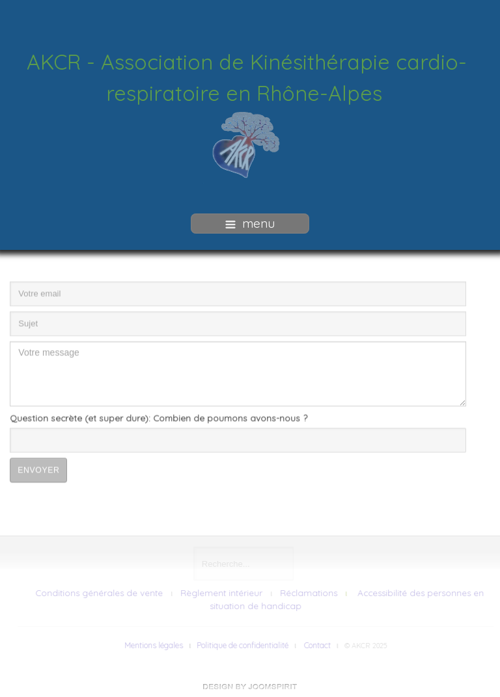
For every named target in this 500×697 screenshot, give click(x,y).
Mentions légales (156, 645)
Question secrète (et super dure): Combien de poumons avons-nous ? (158, 415)
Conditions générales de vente (101, 593)
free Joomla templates (250, 686)
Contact (319, 645)
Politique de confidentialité (244, 645)
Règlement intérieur (223, 593)
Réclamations (310, 593)
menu (250, 223)
